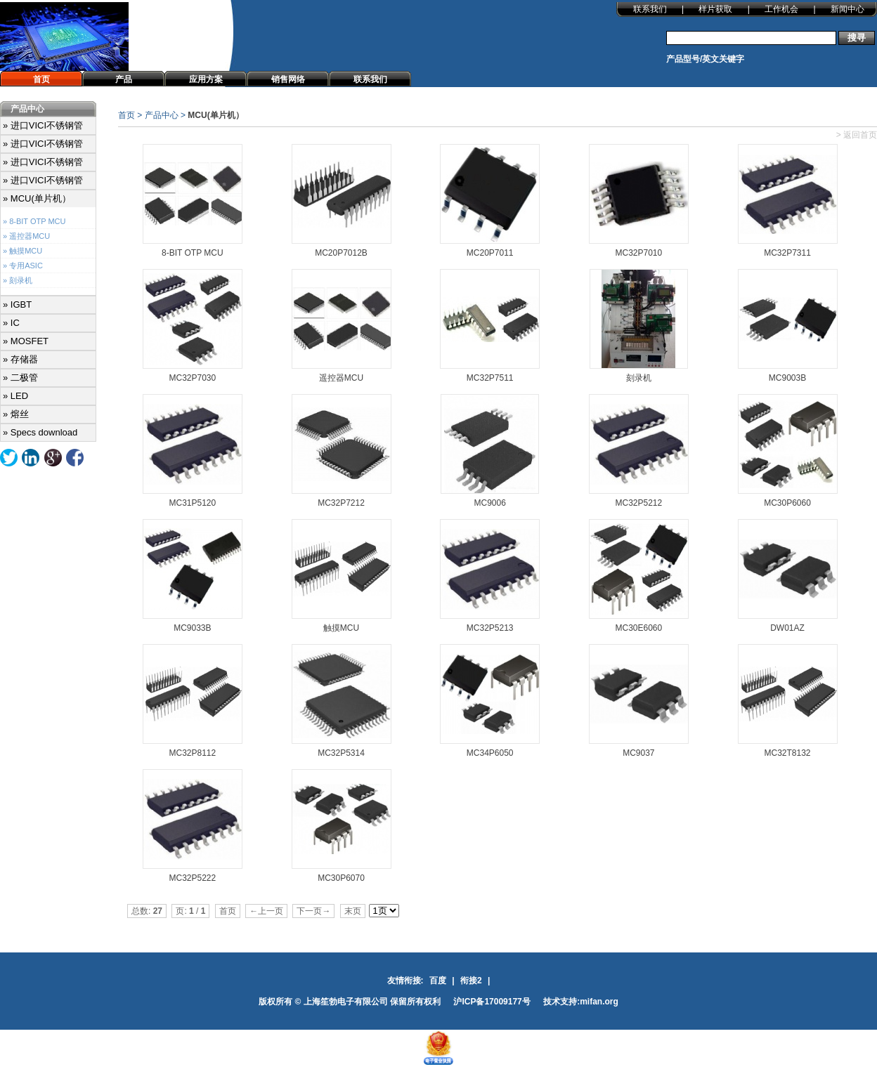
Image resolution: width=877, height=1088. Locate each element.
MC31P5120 (192, 503)
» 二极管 (20, 377)
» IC (11, 322)
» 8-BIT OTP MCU (34, 221)
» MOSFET (25, 341)
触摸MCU (341, 628)
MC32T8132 (788, 753)
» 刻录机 (17, 280)
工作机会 (781, 9)
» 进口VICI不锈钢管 (43, 125)
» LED (15, 396)
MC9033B (192, 628)
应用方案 (206, 79)
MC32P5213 (490, 628)
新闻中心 (847, 9)
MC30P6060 (787, 503)
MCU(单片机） (215, 115)
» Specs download (40, 432)
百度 (437, 980)
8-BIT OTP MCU (192, 253)
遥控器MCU (341, 378)
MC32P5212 (638, 503)
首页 (41, 79)
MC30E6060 (638, 628)
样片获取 (715, 9)
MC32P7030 (192, 378)
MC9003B (787, 378)
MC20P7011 (490, 253)
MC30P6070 (341, 878)
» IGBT (17, 304)
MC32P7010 (638, 253)
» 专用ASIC (23, 265)
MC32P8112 (192, 753)
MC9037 (638, 753)
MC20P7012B (341, 253)
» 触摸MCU (22, 251)
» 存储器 (20, 359)
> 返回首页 (856, 135)
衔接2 (471, 980)
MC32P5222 (192, 878)
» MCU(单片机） (37, 198)
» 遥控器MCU (26, 236)
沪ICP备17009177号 (491, 1002)
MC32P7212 (341, 503)
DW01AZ (787, 628)
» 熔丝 (16, 414)
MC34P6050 (490, 753)
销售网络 (288, 79)
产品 (123, 79)
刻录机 (638, 378)
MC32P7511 (490, 378)
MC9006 (489, 503)
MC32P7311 (787, 253)
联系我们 (650, 9)
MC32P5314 (341, 753)
